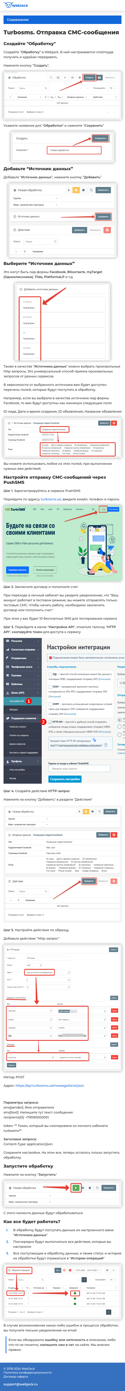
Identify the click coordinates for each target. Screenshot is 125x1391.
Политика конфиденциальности (28, 1372)
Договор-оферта (16, 1376)
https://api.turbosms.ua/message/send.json (50, 1086)
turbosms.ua (51, 499)
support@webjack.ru (21, 1384)
